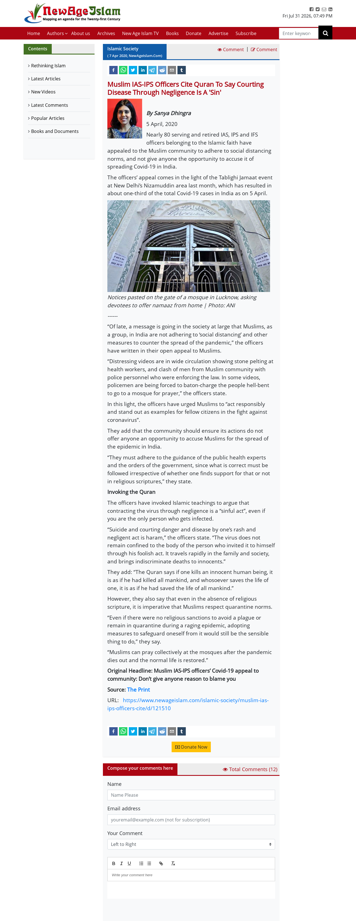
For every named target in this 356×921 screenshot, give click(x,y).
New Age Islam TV (140, 33)
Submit (121, 908)
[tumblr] (181, 70)
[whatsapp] (123, 70)
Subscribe (246, 33)
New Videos (43, 92)
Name (114, 784)
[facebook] (113, 70)
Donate (193, 33)
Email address (123, 808)
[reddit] (162, 70)
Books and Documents (55, 131)
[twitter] (133, 70)
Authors (55, 33)
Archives (106, 33)
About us (80, 33)
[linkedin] (143, 70)
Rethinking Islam (48, 66)
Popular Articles (48, 118)
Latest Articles (46, 79)
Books (172, 33)
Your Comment (124, 833)
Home (33, 33)
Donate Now (191, 747)
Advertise (218, 33)
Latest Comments (49, 105)
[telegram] (152, 70)
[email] (172, 70)
